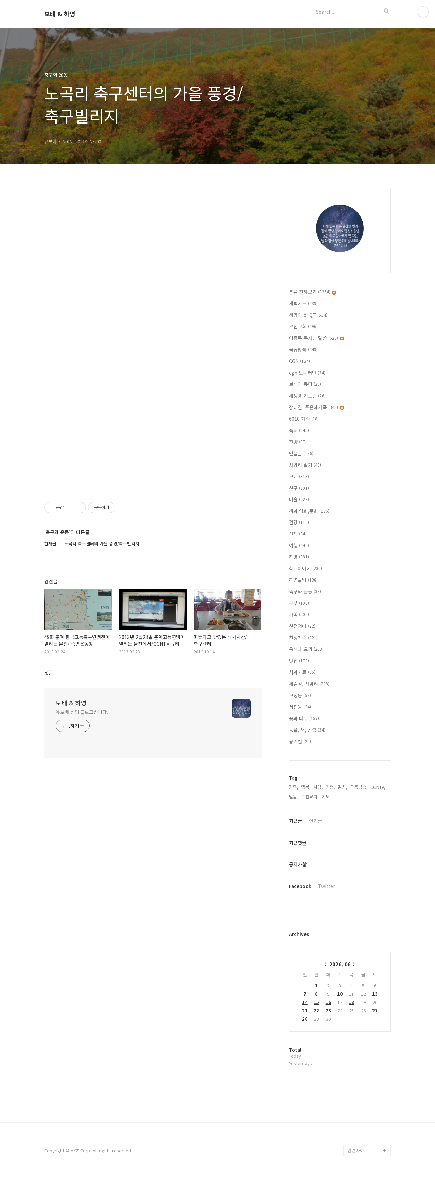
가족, (293, 787)
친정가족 (303, 637)
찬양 (298, 441)
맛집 (299, 660)
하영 (299, 556)
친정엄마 (302, 626)
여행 (299, 545)
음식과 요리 (306, 649)
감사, (342, 787)
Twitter (326, 885)
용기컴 (300, 741)
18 (351, 1002)
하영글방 (303, 579)
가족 (299, 614)
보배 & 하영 (59, 14)
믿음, (293, 796)
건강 (299, 522)
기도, (326, 796)
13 (375, 994)
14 (305, 1002)
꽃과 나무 (304, 718)
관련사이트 (358, 1150)
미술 (299, 499)
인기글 (315, 820)
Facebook (300, 885)
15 (316, 1002)
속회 (299, 430)
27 (375, 1010)
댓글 (48, 672)
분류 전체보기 (312, 291)
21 (305, 1010)
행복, (306, 787)
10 (340, 994)
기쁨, (330, 787)
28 (305, 1018)
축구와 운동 (305, 591)
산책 (298, 533)
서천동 (300, 706)
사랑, (318, 787)
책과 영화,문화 (309, 511)
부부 (299, 603)
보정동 (300, 695)
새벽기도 (303, 303)
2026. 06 (340, 964)
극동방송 (303, 349)
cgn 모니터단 (307, 372)
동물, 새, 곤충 (307, 729)
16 (328, 1002)
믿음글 (301, 453)
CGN (299, 361)
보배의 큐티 (305, 384)
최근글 (295, 820)
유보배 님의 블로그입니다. (82, 711)
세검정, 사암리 (309, 683)
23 (328, 1010)
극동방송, (359, 787)
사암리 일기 (305, 464)
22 (316, 1010)
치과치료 (302, 672)
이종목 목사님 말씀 (316, 338)
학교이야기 (305, 568)
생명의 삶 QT (308, 314)
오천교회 (303, 326)
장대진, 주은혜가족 (316, 407)
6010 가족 (304, 418)
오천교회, (310, 796)
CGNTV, (377, 787)
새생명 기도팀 (307, 395)
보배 (299, 476)
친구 (299, 488)
